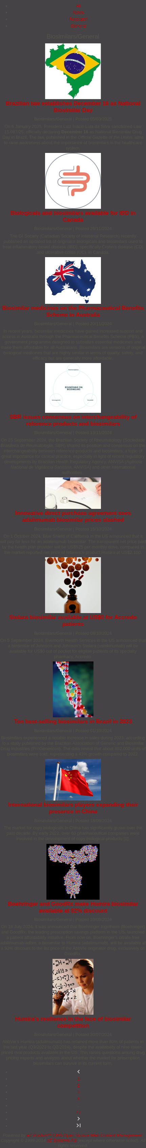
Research (78, 19)
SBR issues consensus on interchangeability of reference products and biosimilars (73, 420)
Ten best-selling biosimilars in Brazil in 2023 (73, 721)
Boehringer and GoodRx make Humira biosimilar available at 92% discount (73, 907)
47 (78, 1112)
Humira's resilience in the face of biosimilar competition (73, 1022)
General (78, 25)
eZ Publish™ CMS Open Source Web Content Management (84, 1135)
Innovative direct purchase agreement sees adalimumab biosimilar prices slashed (73, 516)
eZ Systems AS (62, 1140)
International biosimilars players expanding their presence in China (73, 808)
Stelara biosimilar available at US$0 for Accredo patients (73, 620)
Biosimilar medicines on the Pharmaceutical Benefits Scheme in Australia (73, 311)
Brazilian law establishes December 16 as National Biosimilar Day (73, 106)
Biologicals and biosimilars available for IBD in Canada (73, 216)
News (78, 12)
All (78, 5)
